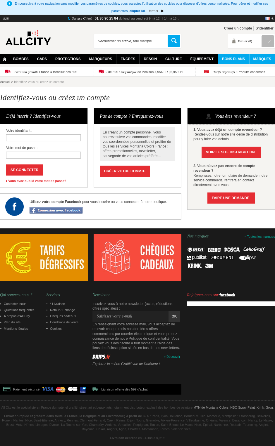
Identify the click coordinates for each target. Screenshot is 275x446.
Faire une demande (230, 198)
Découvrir (173, 356)
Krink (260, 407)
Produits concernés (239, 72)
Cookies (56, 328)
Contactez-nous (15, 304)
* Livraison (57, 304)
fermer (153, 11)
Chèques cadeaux (63, 316)
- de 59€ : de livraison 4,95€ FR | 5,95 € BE (145, 72)
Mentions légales (16, 328)
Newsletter (101, 295)
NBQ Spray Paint (242, 407)
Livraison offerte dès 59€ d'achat (124, 389)
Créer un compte (238, 28)
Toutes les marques (261, 236)
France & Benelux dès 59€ (45, 72)
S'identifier (264, 28)
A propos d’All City (17, 316)
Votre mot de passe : (22, 148)
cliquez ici (137, 11)
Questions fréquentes (19, 310)
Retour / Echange (62, 310)
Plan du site (12, 322)
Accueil (5, 82)
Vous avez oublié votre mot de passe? (37, 181)
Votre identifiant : (19, 131)
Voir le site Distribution (230, 152)
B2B (6, 18)
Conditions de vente (64, 322)
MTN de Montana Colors (210, 407)
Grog (269, 407)
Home (4, 59)
